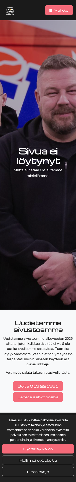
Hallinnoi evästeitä (38, 460)
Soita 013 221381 (38, 386)
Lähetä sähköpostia (38, 396)
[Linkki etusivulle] (10, 11)
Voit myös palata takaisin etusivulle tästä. (38, 372)
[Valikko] (59, 10)
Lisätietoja (38, 471)
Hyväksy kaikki (38, 448)
